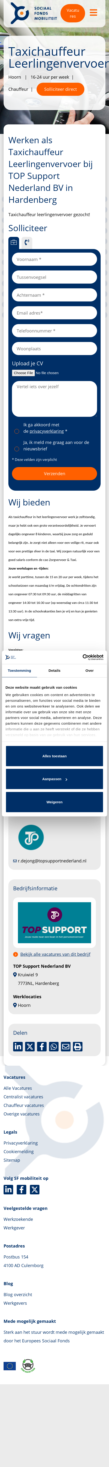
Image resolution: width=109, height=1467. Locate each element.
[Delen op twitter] (30, 1046)
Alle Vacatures (18, 1088)
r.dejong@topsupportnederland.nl (50, 861)
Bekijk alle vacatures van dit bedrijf (55, 954)
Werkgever (14, 1228)
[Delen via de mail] (66, 1046)
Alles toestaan (54, 756)
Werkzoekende (18, 1219)
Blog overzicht (18, 1294)
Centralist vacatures (23, 1097)
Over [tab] (89, 670)
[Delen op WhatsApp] (54, 1046)
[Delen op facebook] (42, 1046)
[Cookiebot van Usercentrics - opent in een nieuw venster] (83, 657)
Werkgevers (15, 1303)
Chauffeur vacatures (24, 1105)
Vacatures (73, 13)
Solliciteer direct (60, 89)
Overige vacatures (22, 1114)
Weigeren (54, 802)
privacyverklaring (47, 431)
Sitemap (12, 1160)
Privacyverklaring (21, 1143)
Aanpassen (54, 779)
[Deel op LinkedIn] (18, 1046)
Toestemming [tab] (19, 670)
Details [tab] (54, 670)
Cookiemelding (19, 1151)
